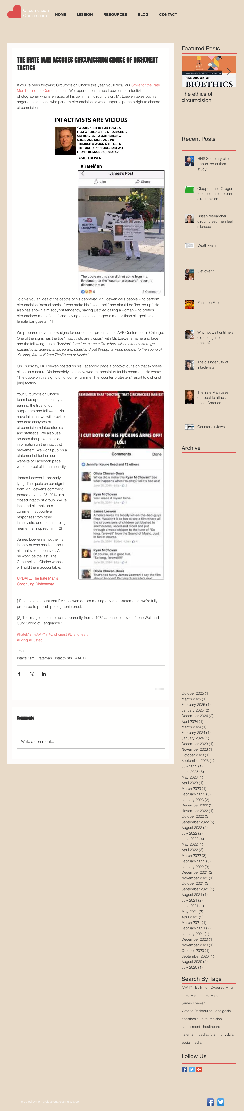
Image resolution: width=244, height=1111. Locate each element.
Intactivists (63, 658)
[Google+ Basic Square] (199, 1069)
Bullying (201, 987)
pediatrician (207, 1034)
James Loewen (193, 1003)
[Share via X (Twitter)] (31, 673)
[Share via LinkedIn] (43, 673)
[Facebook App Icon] (210, 1102)
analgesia (223, 1011)
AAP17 (80, 658)
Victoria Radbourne (197, 1011)
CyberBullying (222, 987)
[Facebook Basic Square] (184, 1069)
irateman (45, 658)
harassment (191, 1026)
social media (192, 1042)
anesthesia (190, 1019)
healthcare (211, 1026)
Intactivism (26, 658)
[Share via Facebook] (19, 673)
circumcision (212, 1019)
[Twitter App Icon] (220, 1102)
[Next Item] (228, 72)
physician (228, 1034)
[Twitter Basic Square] (192, 1069)
